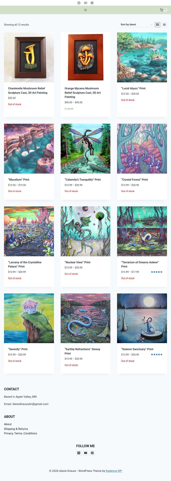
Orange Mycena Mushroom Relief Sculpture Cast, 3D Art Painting (83, 93)
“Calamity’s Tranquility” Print (83, 179)
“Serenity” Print (18, 349)
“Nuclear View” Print (77, 262)
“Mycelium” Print (18, 179)
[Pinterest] (92, 3)
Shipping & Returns (16, 428)
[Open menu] (85, 10)
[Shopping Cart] (163, 10)
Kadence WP (114, 470)
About (8, 424)
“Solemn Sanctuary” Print (137, 349)
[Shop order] (136, 24)
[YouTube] (85, 3)
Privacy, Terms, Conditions (20, 433)
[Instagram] (79, 3)
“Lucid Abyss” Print (133, 88)
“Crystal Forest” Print (134, 179)
